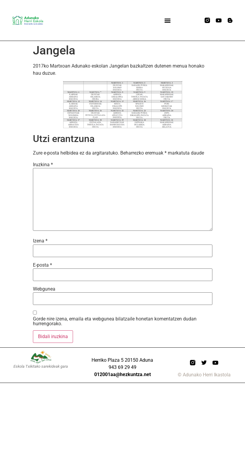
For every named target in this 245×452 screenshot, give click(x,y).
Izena (40, 241)
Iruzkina (43, 164)
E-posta (42, 265)
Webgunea (44, 289)
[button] (167, 20)
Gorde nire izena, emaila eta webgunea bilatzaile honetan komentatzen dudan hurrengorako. (115, 321)
